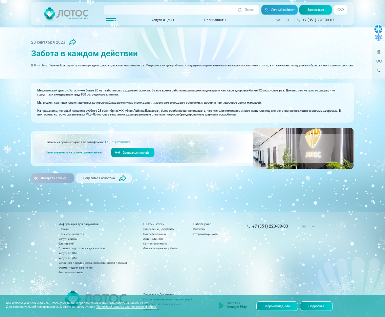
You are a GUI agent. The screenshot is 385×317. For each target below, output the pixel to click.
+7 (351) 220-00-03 (117, 142)
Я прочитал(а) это (277, 306)
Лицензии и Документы (158, 229)
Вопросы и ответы (71, 272)
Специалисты (215, 20)
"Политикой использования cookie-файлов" (126, 307)
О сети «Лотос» (153, 224)
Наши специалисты (71, 234)
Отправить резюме (205, 234)
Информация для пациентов (79, 224)
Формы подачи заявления (75, 267)
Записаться (315, 10)
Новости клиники (155, 234)
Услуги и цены (162, 20)
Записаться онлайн (133, 152)
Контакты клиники (155, 243)
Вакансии (199, 229)
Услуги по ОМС (68, 253)
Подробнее (316, 306)
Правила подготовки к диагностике (82, 248)
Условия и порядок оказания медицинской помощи (93, 263)
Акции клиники (153, 238)
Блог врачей (66, 243)
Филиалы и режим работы (160, 248)
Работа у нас (202, 224)
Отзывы (64, 229)
